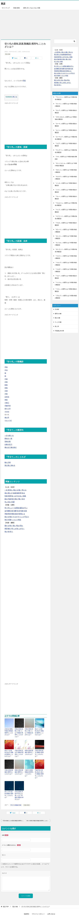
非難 (9, 520)
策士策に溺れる (10, 465)
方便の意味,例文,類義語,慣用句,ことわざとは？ (39, 749)
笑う (11, 531)
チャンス (21, 517)
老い (11, 490)
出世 (25, 511)
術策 (6, 385)
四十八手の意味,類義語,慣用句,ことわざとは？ (9, 787)
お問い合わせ (51, 904)
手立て (26, 517)
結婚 (14, 493)
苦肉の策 (8, 441)
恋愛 (13, 502)
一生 (6, 490)
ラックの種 (58, 322)
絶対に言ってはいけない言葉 (31, 8)
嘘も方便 (8, 462)
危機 (8, 511)
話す (23, 499)
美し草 (57, 326)
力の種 (57, 309)
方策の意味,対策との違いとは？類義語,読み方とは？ (29, 731)
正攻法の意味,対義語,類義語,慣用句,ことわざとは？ (9, 731)
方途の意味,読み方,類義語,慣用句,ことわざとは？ (19, 749)
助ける (7, 517)
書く (20, 490)
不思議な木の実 (59, 330)
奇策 (6, 400)
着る (6, 493)
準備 (6, 514)
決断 (15, 511)
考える (24, 490)
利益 (19, 520)
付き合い (19, 496)
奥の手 (7, 417)
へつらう (14, 520)
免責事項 (26, 904)
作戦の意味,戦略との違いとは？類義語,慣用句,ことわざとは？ (19, 731)
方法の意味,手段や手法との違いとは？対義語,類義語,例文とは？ (19, 788)
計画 (11, 511)
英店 (3, 3)
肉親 (24, 496)
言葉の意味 (16, 8)
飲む (16, 499)
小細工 (7, 403)
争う (6, 508)
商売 (9, 514)
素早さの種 (58, 313)
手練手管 (8, 405)
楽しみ (18, 528)
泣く (22, 528)
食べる (13, 496)
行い (25, 508)
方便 (6, 391)
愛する (7, 525)
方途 (6, 379)
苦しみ (13, 528)
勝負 (13, 514)
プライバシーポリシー (38, 904)
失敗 (21, 511)
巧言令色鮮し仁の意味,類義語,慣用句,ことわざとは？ (14, 811)
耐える (22, 514)
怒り (11, 525)
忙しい (10, 508)
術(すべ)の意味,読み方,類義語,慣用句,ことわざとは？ (9, 750)
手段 (24, 80)
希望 (6, 528)
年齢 (9, 499)
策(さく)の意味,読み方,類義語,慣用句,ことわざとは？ (39, 731)
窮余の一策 (8, 438)
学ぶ (6, 502)
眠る (6, 499)
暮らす (10, 493)
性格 (6, 496)
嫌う (9, 528)
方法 (6, 370)
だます (15, 517)
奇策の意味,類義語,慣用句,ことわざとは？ (19, 768)
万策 (6, 394)
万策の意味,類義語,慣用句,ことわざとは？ (9, 768)
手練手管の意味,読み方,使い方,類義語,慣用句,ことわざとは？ (39, 769)
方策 (6, 382)
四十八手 (8, 408)
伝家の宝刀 (8, 444)
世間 (9, 496)
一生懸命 (16, 508)
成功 (16, 514)
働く (20, 499)
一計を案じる (9, 435)
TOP (6, 897)
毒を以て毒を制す (11, 447)
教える (16, 490)
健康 (17, 493)
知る (23, 493)
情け (6, 531)
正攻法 (7, 397)
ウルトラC (8, 420)
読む (9, 502)
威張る (21, 508)
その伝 (7, 411)
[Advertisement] (39, 24)
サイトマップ (6, 8)
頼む (11, 517)
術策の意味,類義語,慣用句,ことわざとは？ (29, 749)
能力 (13, 499)
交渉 (18, 511)
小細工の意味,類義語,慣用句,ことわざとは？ (29, 768)
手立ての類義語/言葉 (16, 795)
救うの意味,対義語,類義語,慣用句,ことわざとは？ (39, 811)
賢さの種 (7, 54)
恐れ (21, 525)
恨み (17, 525)
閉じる (15, 97)
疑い (14, 525)
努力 (6, 520)
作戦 (6, 388)
